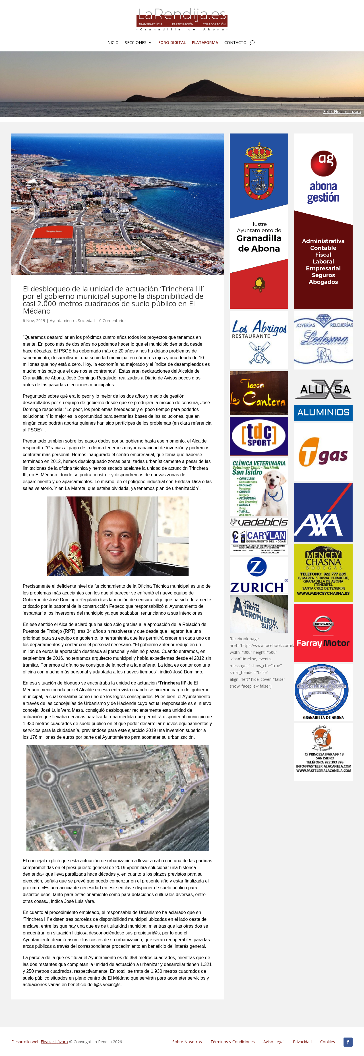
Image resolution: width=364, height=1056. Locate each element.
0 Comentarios (113, 320)
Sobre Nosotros (187, 1041)
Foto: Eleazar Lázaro (342, 111)
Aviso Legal (273, 1041)
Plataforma (205, 43)
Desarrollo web (39, 1041)
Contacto (235, 43)
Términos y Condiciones (232, 1041)
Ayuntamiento (63, 320)
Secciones (135, 43)
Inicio (112, 43)
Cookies (327, 1041)
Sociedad (86, 320)
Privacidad (302, 1041)
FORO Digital (172, 43)
